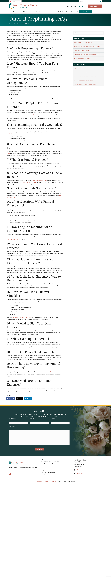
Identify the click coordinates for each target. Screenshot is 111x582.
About (14, 11)
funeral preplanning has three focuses (36, 88)
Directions (77, 471)
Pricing (36, 11)
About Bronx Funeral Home (47, 466)
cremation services (27, 182)
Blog (14, 23)
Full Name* (12, 418)
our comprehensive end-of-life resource (22, 317)
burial (8, 153)
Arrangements (48, 11)
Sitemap (46, 481)
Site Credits (39, 481)
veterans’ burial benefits (13, 239)
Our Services (61, 11)
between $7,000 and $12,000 (40, 180)
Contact (85, 11)
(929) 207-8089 (79, 469)
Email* (32, 418)
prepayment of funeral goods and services (49, 371)
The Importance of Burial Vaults (82, 58)
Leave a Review (78, 473)
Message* (12, 426)
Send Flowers (95, 6)
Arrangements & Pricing (47, 463)
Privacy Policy (54, 481)
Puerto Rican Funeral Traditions (81, 50)
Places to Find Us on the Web (48, 472)
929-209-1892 (81, 6)
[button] (17, 11)
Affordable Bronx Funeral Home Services (51, 461)
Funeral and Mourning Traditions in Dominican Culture (87, 46)
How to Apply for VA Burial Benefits (83, 42)
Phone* (53, 418)
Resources (73, 11)
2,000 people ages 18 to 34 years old (41, 114)
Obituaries (25, 11)
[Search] (100, 1)
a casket (35, 182)
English (12, 1)
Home (10, 23)
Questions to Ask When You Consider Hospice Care (86, 54)
